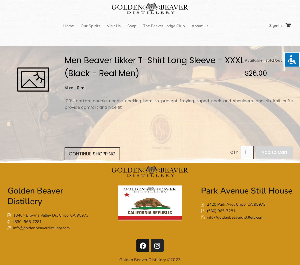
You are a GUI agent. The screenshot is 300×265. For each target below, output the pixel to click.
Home (68, 25)
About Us (200, 25)
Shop (131, 25)
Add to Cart (274, 152)
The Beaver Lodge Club (164, 25)
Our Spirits (90, 25)
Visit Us (114, 25)
